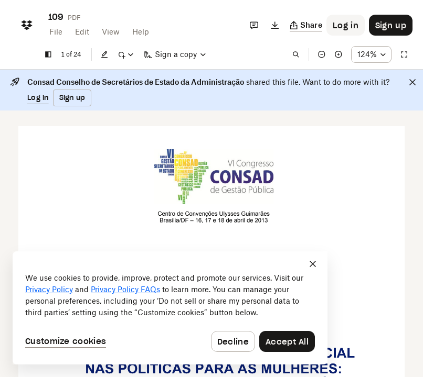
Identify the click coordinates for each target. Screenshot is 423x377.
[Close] (412, 82)
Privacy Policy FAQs (125, 289)
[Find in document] (296, 54)
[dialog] (170, 307)
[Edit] (104, 54)
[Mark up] (125, 54)
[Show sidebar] (48, 54)
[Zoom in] (338, 54)
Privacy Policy (49, 289)
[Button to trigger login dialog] (345, 25)
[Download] (275, 25)
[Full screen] (404, 54)
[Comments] (254, 25)
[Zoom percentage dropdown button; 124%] (371, 54)
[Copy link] (306, 25)
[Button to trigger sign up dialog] (391, 25)
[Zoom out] (321, 54)
